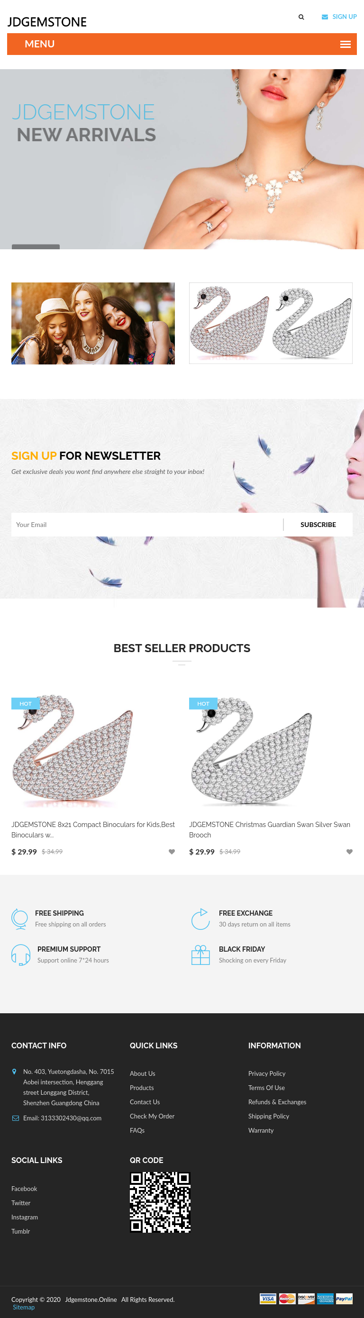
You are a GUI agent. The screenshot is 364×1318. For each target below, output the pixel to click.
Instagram (24, 1217)
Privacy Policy (266, 1073)
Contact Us (145, 1102)
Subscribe (318, 524)
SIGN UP (344, 16)
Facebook (24, 1188)
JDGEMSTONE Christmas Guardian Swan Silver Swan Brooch (269, 830)
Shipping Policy (268, 1116)
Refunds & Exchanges (277, 1102)
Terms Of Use (266, 1087)
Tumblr (20, 1231)
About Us (142, 1073)
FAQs (137, 1130)
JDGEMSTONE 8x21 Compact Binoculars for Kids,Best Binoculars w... (93, 830)
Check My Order (152, 1116)
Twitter (20, 1203)
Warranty (261, 1130)
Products (142, 1087)
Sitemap (23, 1307)
